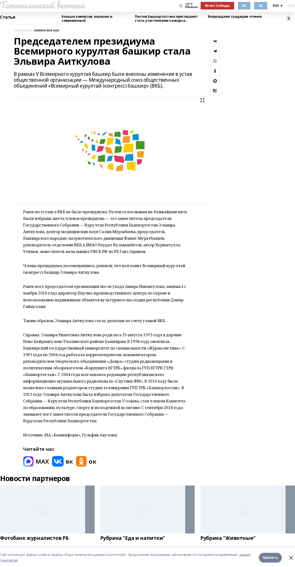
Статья (7, 17)
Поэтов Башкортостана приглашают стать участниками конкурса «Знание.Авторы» (166, 18)
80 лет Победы (217, 5)
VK (244, 5)
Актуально (23, 30)
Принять (270, 557)
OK (260, 5)
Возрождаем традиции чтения (234, 17)
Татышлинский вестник (42, 5)
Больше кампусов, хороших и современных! (87, 18)
